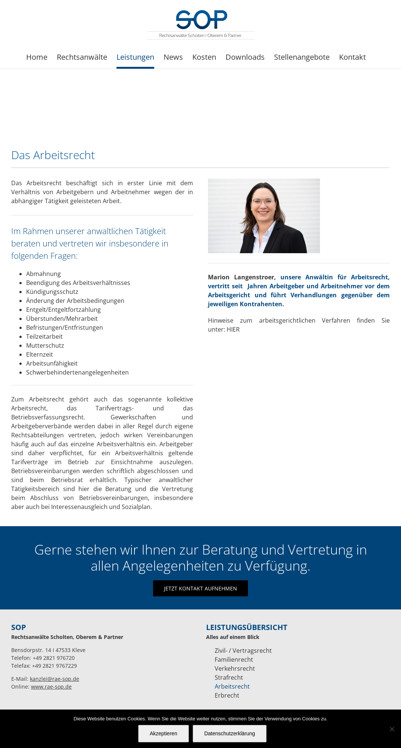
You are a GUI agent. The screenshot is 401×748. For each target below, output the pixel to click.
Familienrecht (234, 659)
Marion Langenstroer (241, 277)
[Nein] (391, 729)
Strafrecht (229, 677)
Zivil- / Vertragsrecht (243, 650)
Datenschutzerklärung (229, 733)
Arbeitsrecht (232, 686)
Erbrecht (227, 695)
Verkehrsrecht (235, 668)
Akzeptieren (163, 733)
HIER (233, 329)
